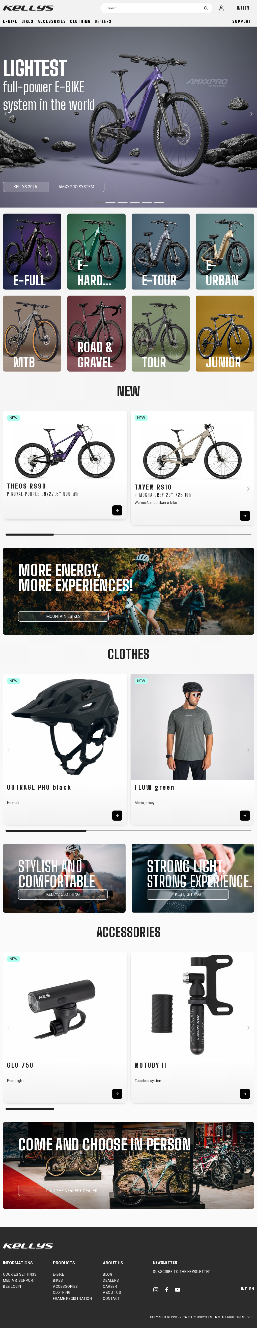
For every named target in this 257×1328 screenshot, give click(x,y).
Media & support (19, 1280)
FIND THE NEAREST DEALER (71, 1190)
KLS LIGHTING (188, 894)
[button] (98, 202)
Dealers (103, 21)
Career (110, 1286)
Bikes (27, 21)
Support (241, 21)
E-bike (10, 21)
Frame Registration (72, 1299)
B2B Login (12, 1286)
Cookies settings (20, 1274)
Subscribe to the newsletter (182, 1272)
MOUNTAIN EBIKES (63, 616)
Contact (111, 1299)
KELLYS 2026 (25, 186)
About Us (112, 1293)
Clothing (80, 21)
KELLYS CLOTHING (63, 894)
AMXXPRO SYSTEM (76, 186)
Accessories (52, 21)
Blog (107, 1274)
